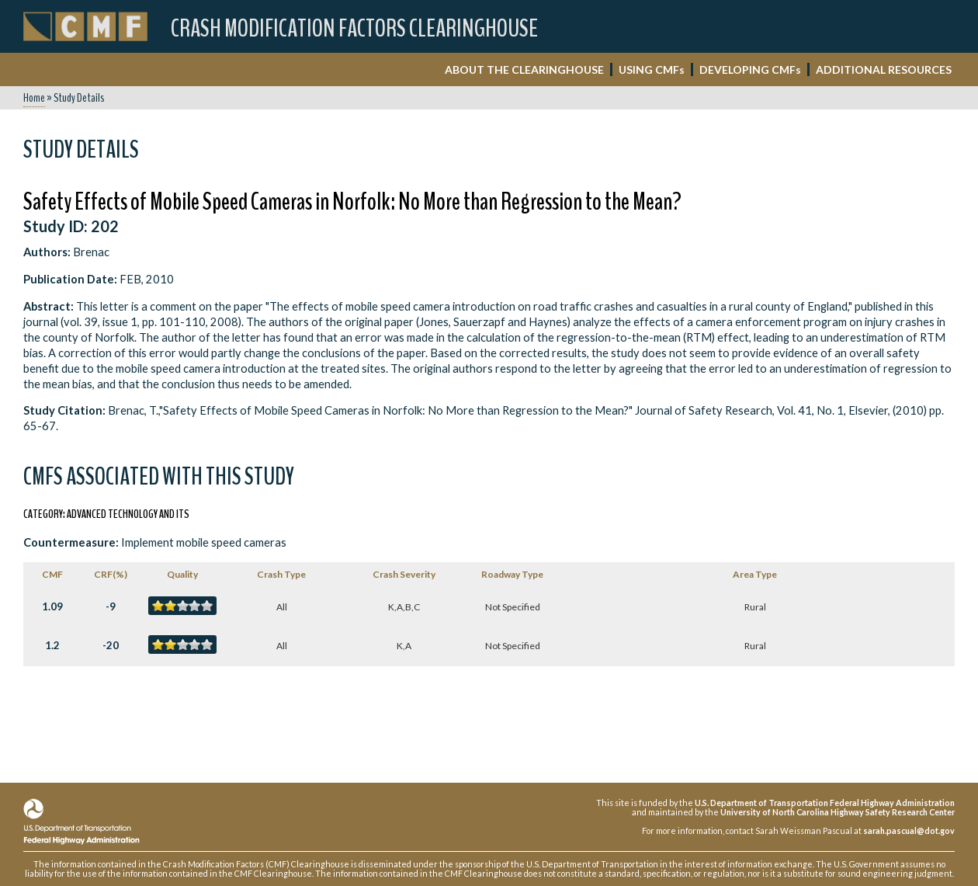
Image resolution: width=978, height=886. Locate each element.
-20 (110, 645)
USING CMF (652, 69)
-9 (111, 606)
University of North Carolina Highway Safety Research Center (837, 812)
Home (34, 97)
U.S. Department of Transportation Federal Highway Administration (825, 802)
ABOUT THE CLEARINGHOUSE (524, 69)
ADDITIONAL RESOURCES (884, 69)
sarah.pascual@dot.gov (909, 830)
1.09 (52, 606)
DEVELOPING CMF (750, 69)
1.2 (52, 645)
